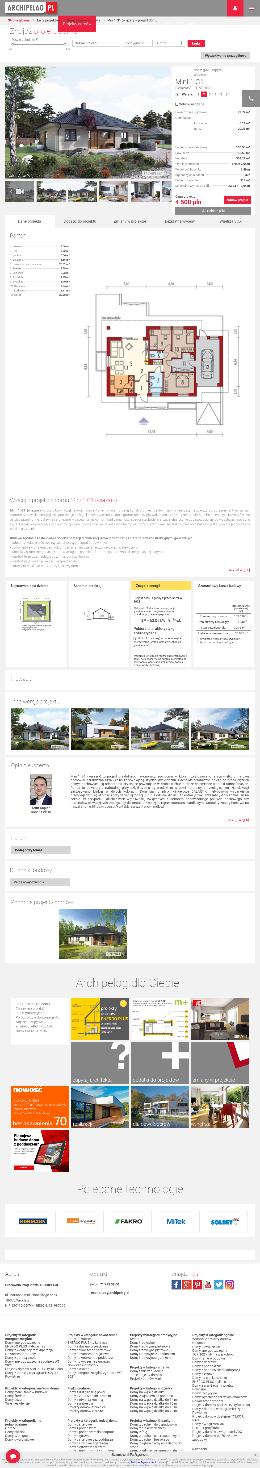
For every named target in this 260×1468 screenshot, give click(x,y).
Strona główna (19, 20)
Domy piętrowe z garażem (86, 1356)
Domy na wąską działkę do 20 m (153, 1320)
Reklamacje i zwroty (206, 1420)
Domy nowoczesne (81, 1248)
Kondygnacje (134, 43)
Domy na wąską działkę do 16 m (153, 1312)
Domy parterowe (79, 1333)
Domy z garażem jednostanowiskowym (34, 1388)
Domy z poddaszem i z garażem (90, 1360)
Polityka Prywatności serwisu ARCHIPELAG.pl (213, 1403)
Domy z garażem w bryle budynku (29, 1396)
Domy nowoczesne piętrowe (88, 1263)
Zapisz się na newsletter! (210, 1388)
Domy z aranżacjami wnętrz (212, 1293)
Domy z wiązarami (80, 1388)
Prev (11, 191)
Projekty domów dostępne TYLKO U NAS (218, 1325)
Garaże (10, 1337)
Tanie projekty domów (146, 1284)
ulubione (200, 74)
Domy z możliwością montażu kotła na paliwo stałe (95, 1397)
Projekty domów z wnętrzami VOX (217, 1338)
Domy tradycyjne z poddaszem (152, 1263)
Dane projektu (29, 221)
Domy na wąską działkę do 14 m (153, 1308)
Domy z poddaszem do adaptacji (91, 1341)
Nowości (136, 1398)
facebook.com (176, 1193)
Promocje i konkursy (207, 1359)
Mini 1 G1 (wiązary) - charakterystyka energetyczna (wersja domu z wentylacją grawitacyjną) (157, 642)
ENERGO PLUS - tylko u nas (25, 1255)
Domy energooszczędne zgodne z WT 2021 (32, 1272)
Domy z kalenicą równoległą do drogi (157, 1363)
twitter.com (218, 1193)
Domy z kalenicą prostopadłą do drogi (157, 1360)
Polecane (199, 1297)
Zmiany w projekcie (130, 221)
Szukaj (197, 43)
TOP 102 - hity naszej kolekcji (213, 1263)
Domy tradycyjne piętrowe (149, 1259)
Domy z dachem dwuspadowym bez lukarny (156, 1369)
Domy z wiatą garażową (23, 1384)
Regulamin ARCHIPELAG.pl (212, 1409)
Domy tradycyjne (142, 1251)
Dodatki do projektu (80, 221)
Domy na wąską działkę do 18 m (153, 1316)
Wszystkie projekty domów (211, 1248)
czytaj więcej (239, 572)
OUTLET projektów (206, 1334)
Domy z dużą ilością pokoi (86, 1301)
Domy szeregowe (17, 1345)
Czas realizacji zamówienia (211, 1424)
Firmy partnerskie (205, 1363)
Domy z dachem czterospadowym (155, 1345)
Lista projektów (48, 20)
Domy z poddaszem (81, 1337)
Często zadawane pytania (211, 1384)
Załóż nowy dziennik (29, 840)
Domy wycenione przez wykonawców (219, 1304)
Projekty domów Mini (145, 1287)
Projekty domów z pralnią (86, 1320)
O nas (168, 23)
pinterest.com (197, 1193)
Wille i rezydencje (17, 1312)
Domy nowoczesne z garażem (89, 1270)
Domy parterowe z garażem (87, 1352)
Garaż (161, 43)
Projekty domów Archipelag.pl (31, 8)
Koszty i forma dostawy (209, 1416)
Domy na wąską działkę (147, 1301)
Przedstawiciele (203, 1367)
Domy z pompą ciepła (21, 1266)
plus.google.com (187, 1193)
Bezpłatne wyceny (180, 221)
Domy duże (13, 1308)
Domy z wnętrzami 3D (208, 1331)
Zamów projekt (237, 200)
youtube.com (208, 1193)
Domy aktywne (78, 1278)
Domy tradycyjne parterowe (150, 1255)
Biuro (196, 1380)
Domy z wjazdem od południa (151, 1305)
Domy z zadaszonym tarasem (89, 1305)
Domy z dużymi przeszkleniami (89, 1255)
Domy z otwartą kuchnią (85, 1308)
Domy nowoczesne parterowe (89, 1259)
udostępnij (201, 70)
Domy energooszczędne (22, 1251)
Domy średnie (15, 1305)
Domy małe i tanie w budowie (26, 1301)
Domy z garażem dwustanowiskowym (33, 1392)
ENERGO (204, 88)
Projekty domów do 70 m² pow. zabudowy (215, 1344)
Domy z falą (138, 1341)
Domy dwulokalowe (19, 1348)
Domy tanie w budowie (84, 20)
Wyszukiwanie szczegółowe (225, 56)
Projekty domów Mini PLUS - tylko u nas (34, 1278)
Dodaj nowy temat (28, 808)
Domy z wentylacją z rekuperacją (29, 1259)
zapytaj (217, 70)
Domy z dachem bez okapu (149, 1348)
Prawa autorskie (204, 1428)
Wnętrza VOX (231, 221)
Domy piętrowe (78, 1345)
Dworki (135, 1248)
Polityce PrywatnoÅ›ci (143, 1462)
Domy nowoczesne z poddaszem (91, 1266)
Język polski (251, 9)
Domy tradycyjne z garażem (150, 1266)
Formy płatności (204, 1412)
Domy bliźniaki (15, 1341)
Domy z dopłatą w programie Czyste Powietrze (31, 1283)
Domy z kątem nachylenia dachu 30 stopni (156, 1354)
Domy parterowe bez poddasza (90, 1348)
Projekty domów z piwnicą (86, 1316)
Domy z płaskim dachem (148, 1337)
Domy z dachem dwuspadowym (153, 1333)
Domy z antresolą (80, 1312)
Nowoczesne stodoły (20, 1263)
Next (165, 191)
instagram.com (229, 1193)
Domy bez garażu (18, 1399)
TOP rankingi (139, 1384)
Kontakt (189, 23)
